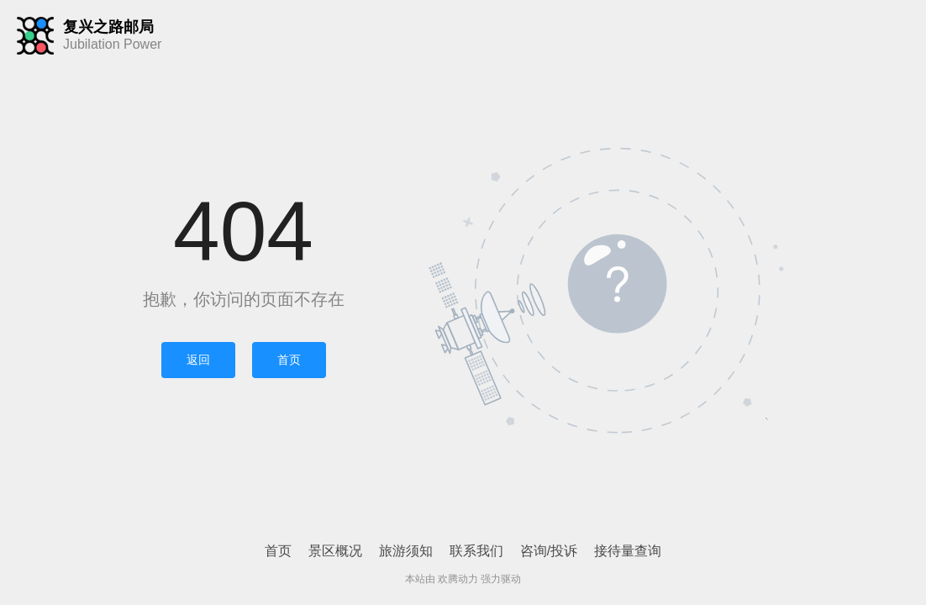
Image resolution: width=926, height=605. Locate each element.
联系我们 (476, 551)
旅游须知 (406, 551)
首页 (289, 359)
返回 (198, 359)
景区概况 (335, 551)
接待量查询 (627, 551)
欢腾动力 (458, 579)
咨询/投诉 (548, 551)
